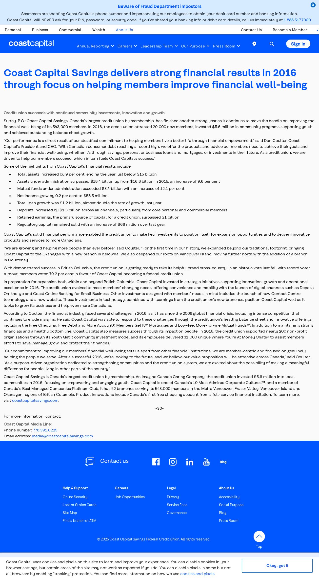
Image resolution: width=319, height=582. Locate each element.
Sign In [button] (298, 43)
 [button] (272, 44)
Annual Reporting (93, 46)
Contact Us (251, 30)
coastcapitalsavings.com (35, 400)
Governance (177, 513)
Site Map (70, 513)
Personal (13, 30)
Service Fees (177, 505)
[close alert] (314, 5)
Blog (222, 513)
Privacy (173, 497)
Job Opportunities (130, 497)
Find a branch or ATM (79, 520)
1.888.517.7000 (297, 19)
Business (40, 30)
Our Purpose (193, 46)
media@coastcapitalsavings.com (62, 435)
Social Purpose (231, 505)
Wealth (98, 30)
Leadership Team (156, 46)
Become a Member (290, 30)
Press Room (224, 46)
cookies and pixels (197, 573)
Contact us (114, 460)
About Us (124, 30)
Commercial (70, 30)
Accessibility (229, 497)
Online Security (75, 497)
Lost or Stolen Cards (79, 505)
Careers (125, 46)
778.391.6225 (45, 429)
